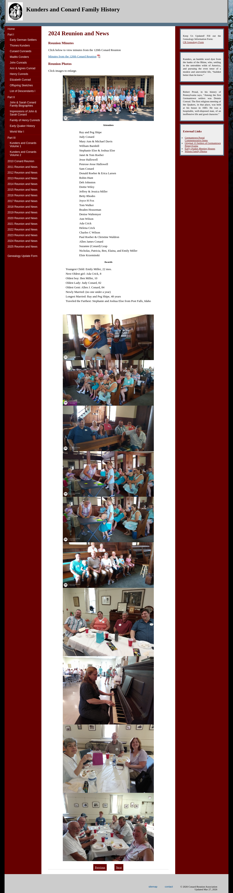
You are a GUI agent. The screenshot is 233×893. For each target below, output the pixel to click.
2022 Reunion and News (22, 229)
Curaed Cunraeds (20, 51)
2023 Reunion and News (22, 235)
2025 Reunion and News (22, 246)
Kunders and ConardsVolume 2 (23, 153)
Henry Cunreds (19, 74)
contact (169, 886)
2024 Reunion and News (22, 241)
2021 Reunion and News (22, 223)
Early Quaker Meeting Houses (200, 148)
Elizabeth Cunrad (20, 79)
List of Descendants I (22, 91)
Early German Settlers (23, 39)
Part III (11, 137)
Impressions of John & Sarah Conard (23, 113)
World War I (17, 131)
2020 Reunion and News (22, 218)
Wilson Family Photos (196, 151)
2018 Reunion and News (22, 206)
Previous (100, 867)
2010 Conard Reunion (21, 161)
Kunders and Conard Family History (73, 9)
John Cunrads (18, 62)
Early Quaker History (22, 126)
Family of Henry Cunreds (25, 120)
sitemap (153, 886)
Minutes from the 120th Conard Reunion (72, 56)
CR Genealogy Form (193, 42)
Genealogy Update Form (22, 256)
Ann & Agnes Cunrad (22, 68)
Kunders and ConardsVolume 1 (23, 144)
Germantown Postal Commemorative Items (196, 139)
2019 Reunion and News (22, 212)
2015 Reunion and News (22, 189)
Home (11, 29)
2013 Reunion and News (22, 178)
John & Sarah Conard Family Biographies (23, 104)
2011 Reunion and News (22, 167)
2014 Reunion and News (22, 184)
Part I (11, 34)
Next (119, 867)
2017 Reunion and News (22, 201)
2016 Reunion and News (22, 195)
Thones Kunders (20, 45)
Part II (11, 97)
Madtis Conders (19, 57)
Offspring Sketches (21, 85)
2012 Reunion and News (22, 172)
